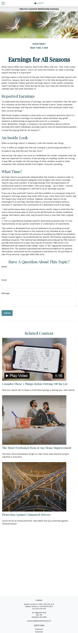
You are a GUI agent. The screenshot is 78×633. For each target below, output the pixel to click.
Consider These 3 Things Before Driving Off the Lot (34, 384)
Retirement (39, 629)
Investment (39, 632)
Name (4, 266)
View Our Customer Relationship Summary (39, 9)
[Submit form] (7, 313)
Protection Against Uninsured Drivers (26, 514)
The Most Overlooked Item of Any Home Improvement (36, 448)
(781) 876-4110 (49, 604)
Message (6, 293)
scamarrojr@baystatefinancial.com (39, 621)
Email (4, 280)
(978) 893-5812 (48, 606)
